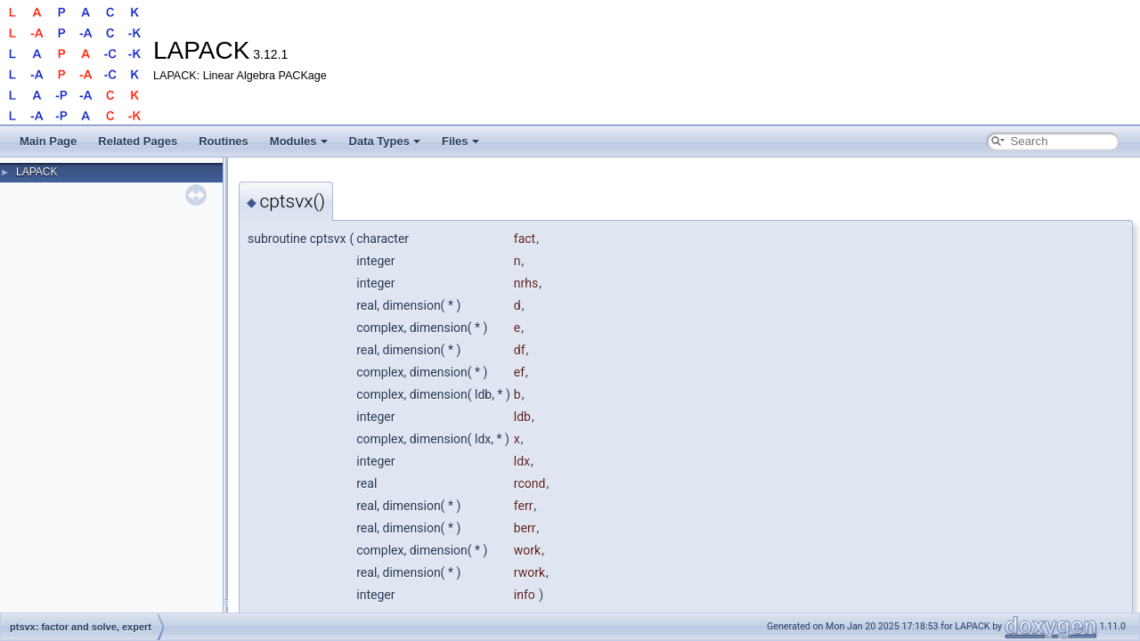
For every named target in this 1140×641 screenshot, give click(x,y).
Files (460, 141)
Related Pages (137, 141)
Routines (223, 141)
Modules (299, 141)
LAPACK (36, 172)
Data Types (384, 141)
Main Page (48, 141)
